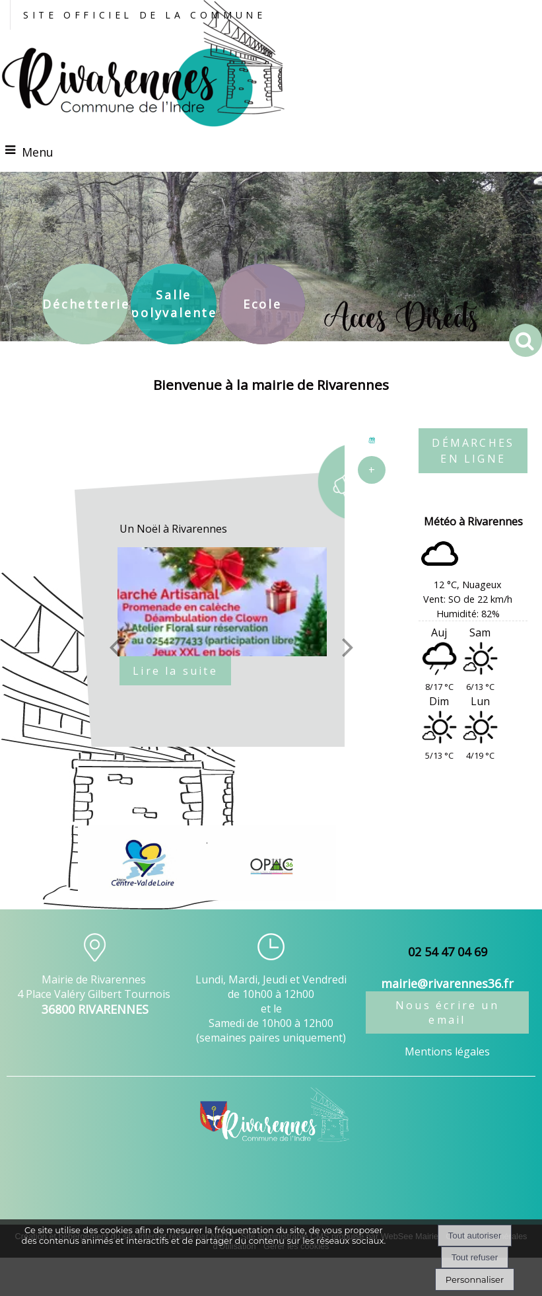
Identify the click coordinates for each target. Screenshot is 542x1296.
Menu (37, 152)
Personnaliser (475, 1279)
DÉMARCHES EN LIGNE (473, 451)
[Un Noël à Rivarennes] (231, 601)
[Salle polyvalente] (174, 304)
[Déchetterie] (85, 304)
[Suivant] (348, 646)
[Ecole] (262, 304)
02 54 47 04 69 (447, 952)
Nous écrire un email (447, 1012)
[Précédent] (115, 646)
